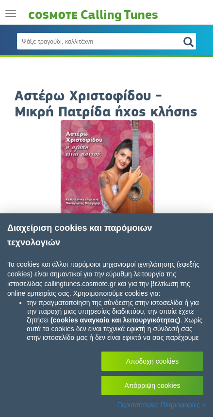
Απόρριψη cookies (152, 385)
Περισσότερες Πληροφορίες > (161, 405)
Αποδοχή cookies (152, 361)
